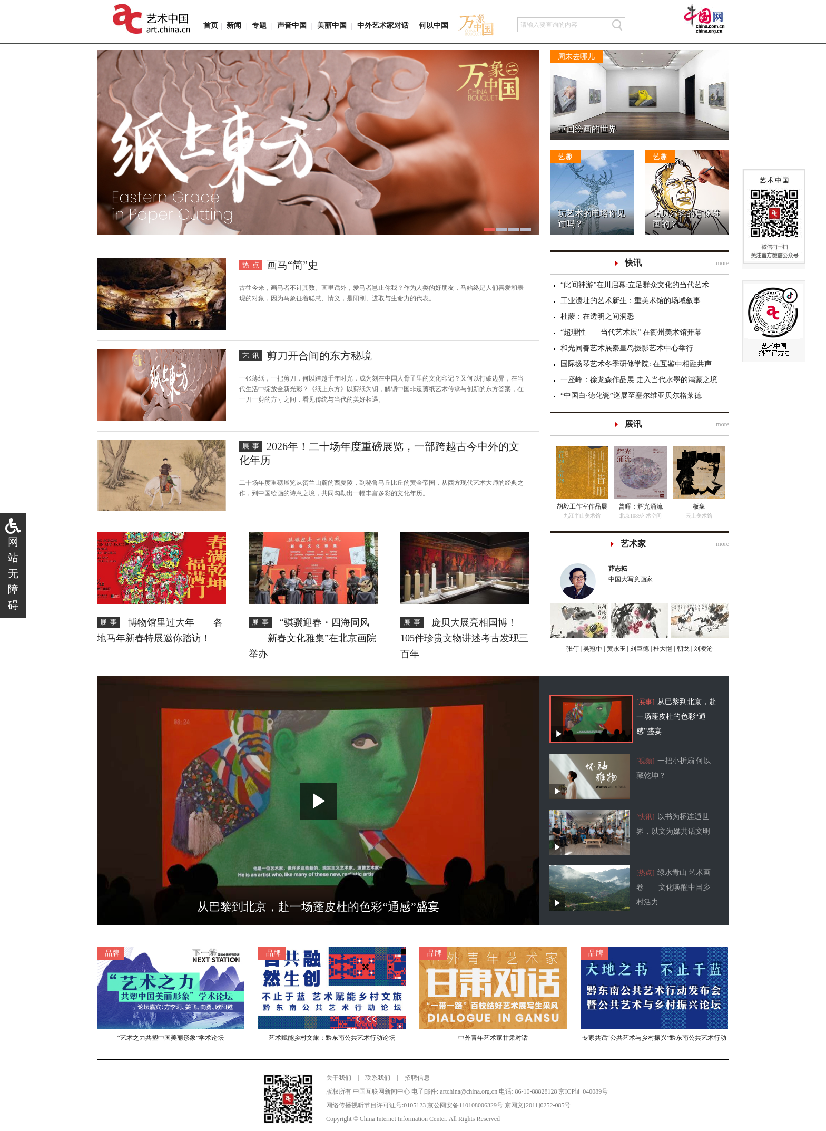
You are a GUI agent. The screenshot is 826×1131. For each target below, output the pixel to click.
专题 (259, 26)
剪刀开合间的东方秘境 (319, 356)
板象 (699, 506)
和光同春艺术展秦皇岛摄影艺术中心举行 (626, 348)
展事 (252, 446)
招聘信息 (417, 1077)
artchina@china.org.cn (468, 1091)
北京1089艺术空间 (641, 516)
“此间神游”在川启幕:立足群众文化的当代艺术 (634, 285)
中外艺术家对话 (383, 26)
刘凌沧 (703, 648)
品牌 (112, 953)
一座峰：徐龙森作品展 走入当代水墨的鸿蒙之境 (638, 380)
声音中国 (292, 26)
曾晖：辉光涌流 (640, 506)
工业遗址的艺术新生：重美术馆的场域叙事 (630, 301)
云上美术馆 (699, 516)
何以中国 (433, 26)
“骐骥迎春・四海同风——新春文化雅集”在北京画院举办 (312, 638)
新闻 (234, 26)
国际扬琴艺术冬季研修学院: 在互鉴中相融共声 (636, 364)
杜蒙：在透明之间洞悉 (597, 316)
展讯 (633, 424)
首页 (210, 26)
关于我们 (338, 1077)
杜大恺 (662, 648)
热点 (252, 265)
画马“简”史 (292, 265)
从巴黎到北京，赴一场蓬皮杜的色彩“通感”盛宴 (676, 716)
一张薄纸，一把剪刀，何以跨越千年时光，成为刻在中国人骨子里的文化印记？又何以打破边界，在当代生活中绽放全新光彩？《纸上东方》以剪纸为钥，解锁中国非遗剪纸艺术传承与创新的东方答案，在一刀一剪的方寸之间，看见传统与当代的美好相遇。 (381, 389)
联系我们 (377, 1077)
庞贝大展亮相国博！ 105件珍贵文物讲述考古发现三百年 (464, 638)
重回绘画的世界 (587, 128)
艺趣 (565, 157)
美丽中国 (332, 26)
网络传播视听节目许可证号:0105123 (376, 1105)
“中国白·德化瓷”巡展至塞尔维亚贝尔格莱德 (631, 395)
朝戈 (682, 648)
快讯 (633, 262)
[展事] (645, 702)
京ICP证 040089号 (583, 1091)
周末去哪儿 (576, 57)
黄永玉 (615, 648)
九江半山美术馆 (582, 516)
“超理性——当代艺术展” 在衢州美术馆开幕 (631, 332)
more (722, 263)
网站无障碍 (13, 573)
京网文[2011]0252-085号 (538, 1105)
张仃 (572, 648)
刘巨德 (638, 648)
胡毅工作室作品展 (582, 506)
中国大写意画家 (663, 573)
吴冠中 (592, 648)
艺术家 (633, 543)
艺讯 (252, 355)
